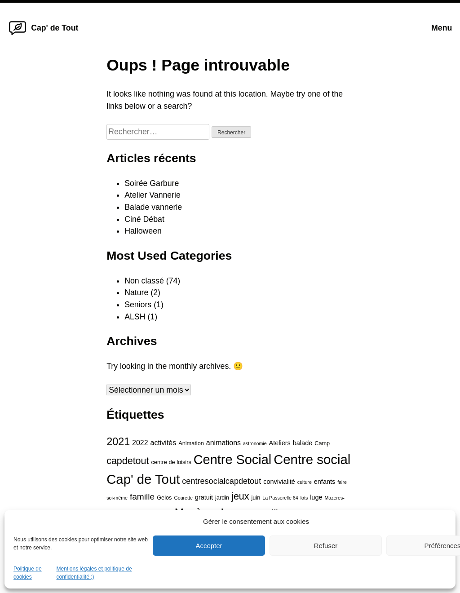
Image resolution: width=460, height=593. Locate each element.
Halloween (143, 230)
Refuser (326, 545)
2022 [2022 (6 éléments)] (140, 443)
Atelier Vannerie (152, 194)
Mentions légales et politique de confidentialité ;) (94, 573)
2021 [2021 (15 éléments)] (118, 441)
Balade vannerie (153, 207)
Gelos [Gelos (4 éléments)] (164, 497)
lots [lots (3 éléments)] (304, 497)
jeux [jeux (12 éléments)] (240, 496)
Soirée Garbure (151, 183)
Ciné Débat (144, 219)
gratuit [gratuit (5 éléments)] (204, 497)
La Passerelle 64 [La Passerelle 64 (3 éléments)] (280, 497)
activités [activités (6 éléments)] (163, 443)
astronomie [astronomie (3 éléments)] (255, 443)
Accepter (208, 545)
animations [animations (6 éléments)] (223, 443)
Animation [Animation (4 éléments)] (191, 443)
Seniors (137, 304)
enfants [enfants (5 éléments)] (324, 481)
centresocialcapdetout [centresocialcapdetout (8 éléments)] (221, 481)
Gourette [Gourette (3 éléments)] (183, 497)
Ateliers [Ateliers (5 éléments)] (280, 443)
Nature (136, 292)
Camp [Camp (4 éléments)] (322, 443)
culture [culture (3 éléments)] (304, 482)
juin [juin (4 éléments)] (255, 497)
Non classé (144, 280)
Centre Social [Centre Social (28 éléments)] (232, 459)
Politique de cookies (27, 573)
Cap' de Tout (54, 27)
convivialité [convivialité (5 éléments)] (279, 481)
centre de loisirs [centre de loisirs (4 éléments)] (171, 462)
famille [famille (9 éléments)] (142, 496)
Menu (441, 27)
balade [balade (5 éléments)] (302, 443)
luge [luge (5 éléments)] (316, 497)
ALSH (134, 316)
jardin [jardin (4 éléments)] (222, 497)
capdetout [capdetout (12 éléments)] (127, 461)
